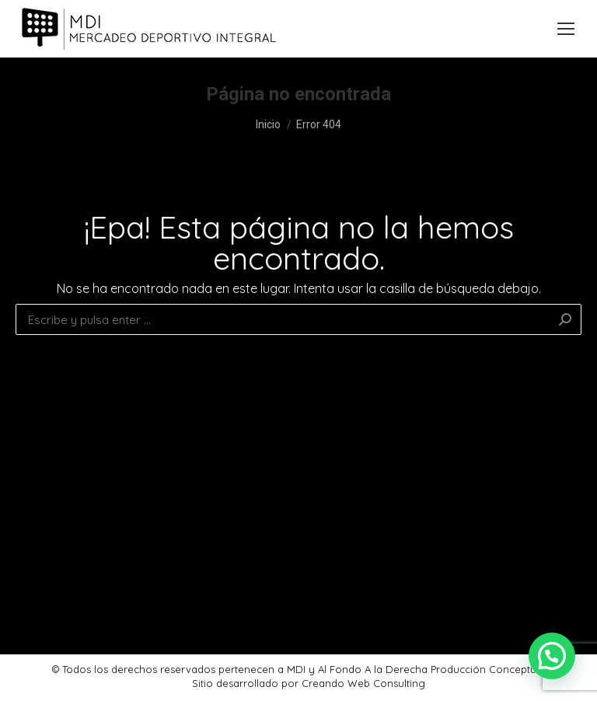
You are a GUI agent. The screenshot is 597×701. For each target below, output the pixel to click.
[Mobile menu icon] (565, 28)
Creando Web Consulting (363, 683)
